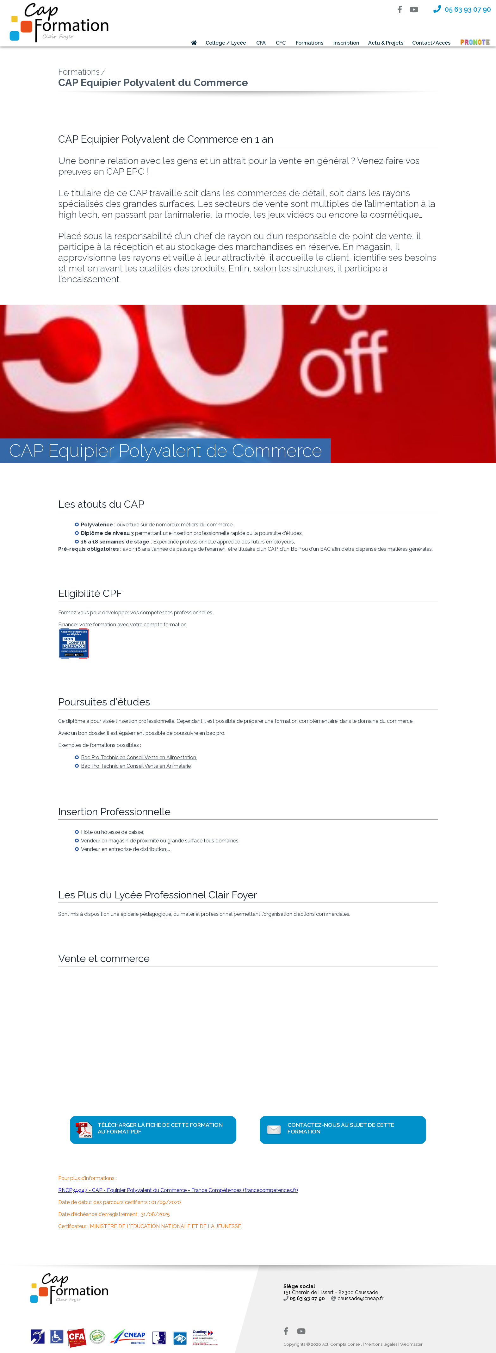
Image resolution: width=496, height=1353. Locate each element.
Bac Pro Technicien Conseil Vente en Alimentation (138, 757)
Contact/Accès (431, 43)
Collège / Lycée (226, 43)
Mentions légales (381, 1344)
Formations (309, 43)
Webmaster (411, 1344)
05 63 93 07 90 (304, 1298)
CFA (261, 43)
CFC (281, 43)
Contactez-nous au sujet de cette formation (341, 1128)
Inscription (346, 43)
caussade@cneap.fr (357, 1298)
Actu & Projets (385, 43)
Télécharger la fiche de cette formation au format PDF (160, 1128)
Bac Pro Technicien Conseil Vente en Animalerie (136, 766)
